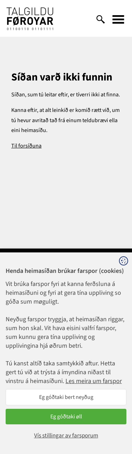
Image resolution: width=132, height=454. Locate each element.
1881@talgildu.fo (66, 320)
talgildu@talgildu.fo (66, 367)
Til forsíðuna (26, 146)
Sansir (119, 429)
